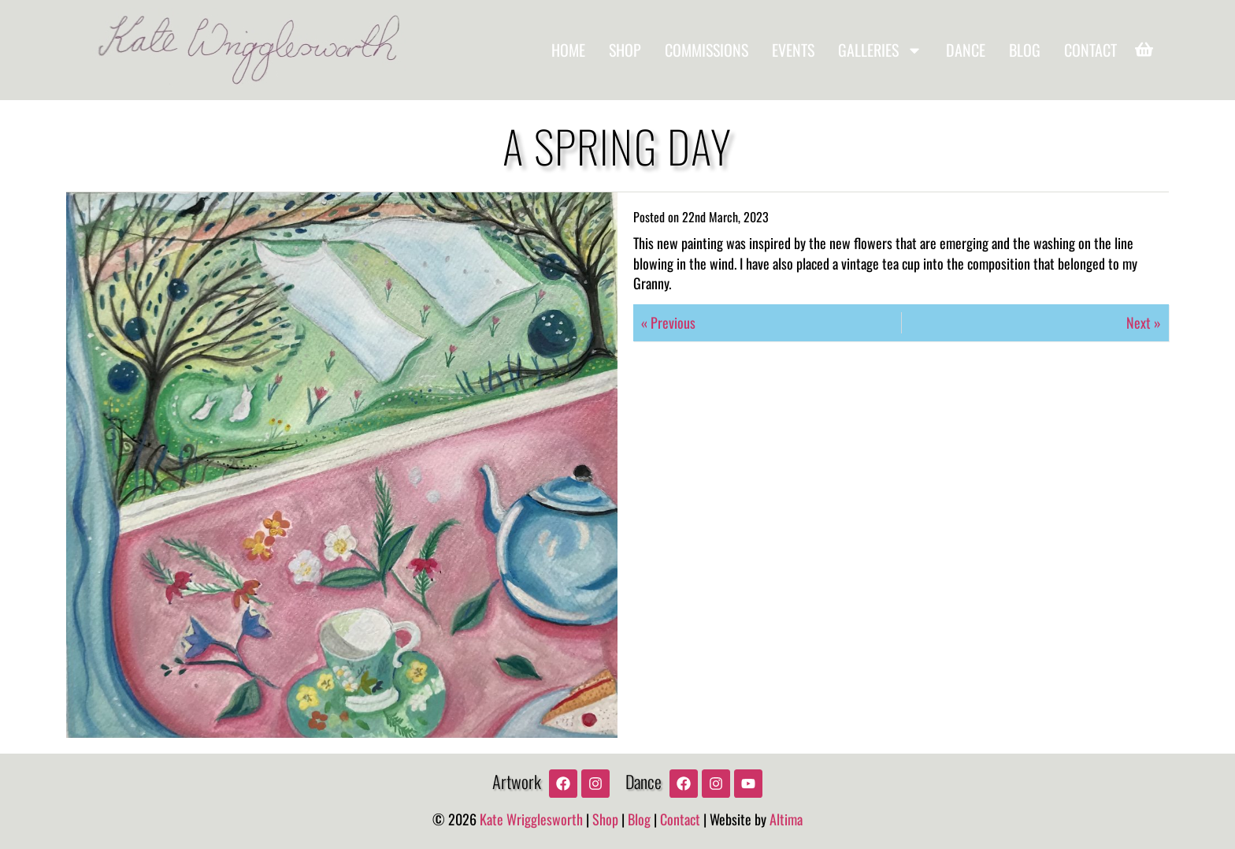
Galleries (880, 50)
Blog (1024, 49)
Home (568, 49)
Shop (625, 49)
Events (793, 49)
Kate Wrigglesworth (531, 819)
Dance (965, 49)
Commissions (706, 49)
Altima (786, 819)
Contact (1090, 49)
